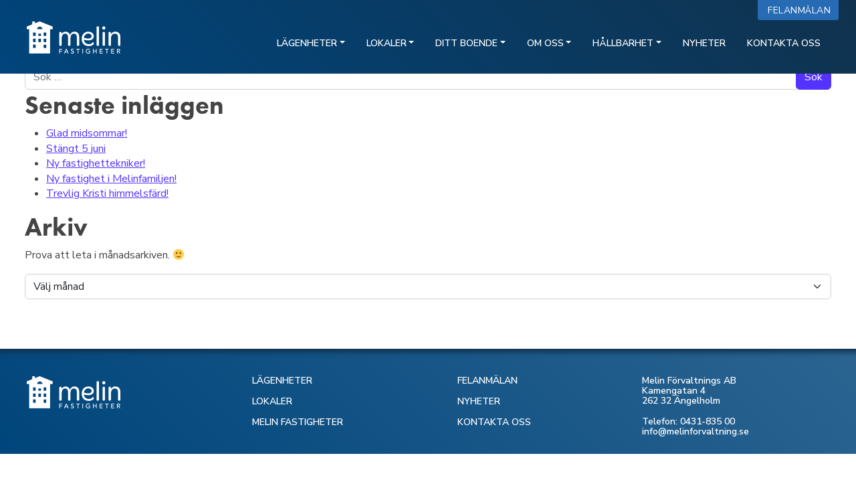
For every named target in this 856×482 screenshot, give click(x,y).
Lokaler (386, 43)
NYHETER (478, 401)
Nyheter (704, 43)
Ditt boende (466, 43)
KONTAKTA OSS (494, 422)
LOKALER (272, 401)
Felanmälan (802, 10)
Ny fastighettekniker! (95, 163)
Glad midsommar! (86, 133)
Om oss (545, 43)
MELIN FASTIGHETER (297, 422)
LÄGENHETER (282, 380)
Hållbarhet (623, 43)
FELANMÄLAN (487, 380)
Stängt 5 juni (76, 148)
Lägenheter (307, 43)
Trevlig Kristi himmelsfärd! (107, 193)
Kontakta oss (784, 43)
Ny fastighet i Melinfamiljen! (111, 178)
